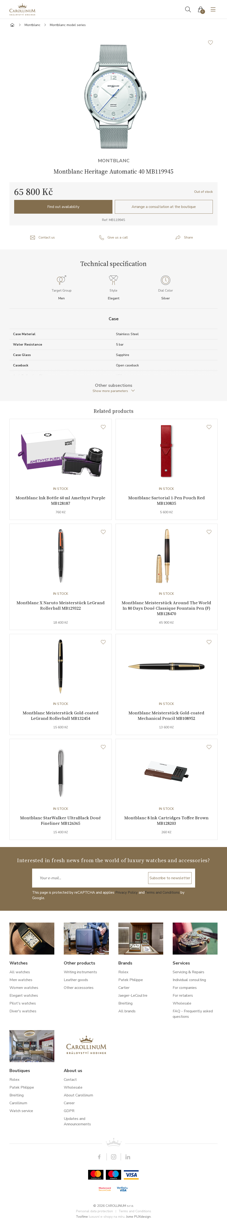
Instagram (114, 1156)
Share (188, 237)
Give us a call (117, 237)
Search (188, 9)
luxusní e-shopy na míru (106, 1217)
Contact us (47, 237)
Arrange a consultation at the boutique (164, 206)
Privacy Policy (126, 892)
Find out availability (63, 206)
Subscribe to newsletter (170, 878)
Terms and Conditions (162, 892)
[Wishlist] (103, 427)
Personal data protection (94, 1211)
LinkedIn (128, 1156)
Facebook (99, 1156)
